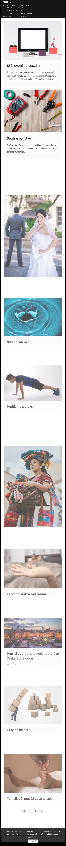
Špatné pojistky (19, 141)
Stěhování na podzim (23, 68)
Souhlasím (33, 841)
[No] (62, 837)
